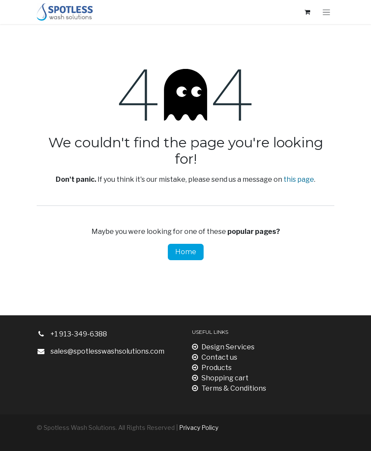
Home (185, 252)
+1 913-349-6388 (78, 334)
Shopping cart (220, 378)
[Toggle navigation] (326, 12)
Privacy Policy (198, 427)
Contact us (214, 357)
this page (298, 179)
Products (212, 368)
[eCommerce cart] (307, 12)
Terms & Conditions (229, 388)
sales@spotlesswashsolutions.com (107, 351)
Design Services (223, 347)
